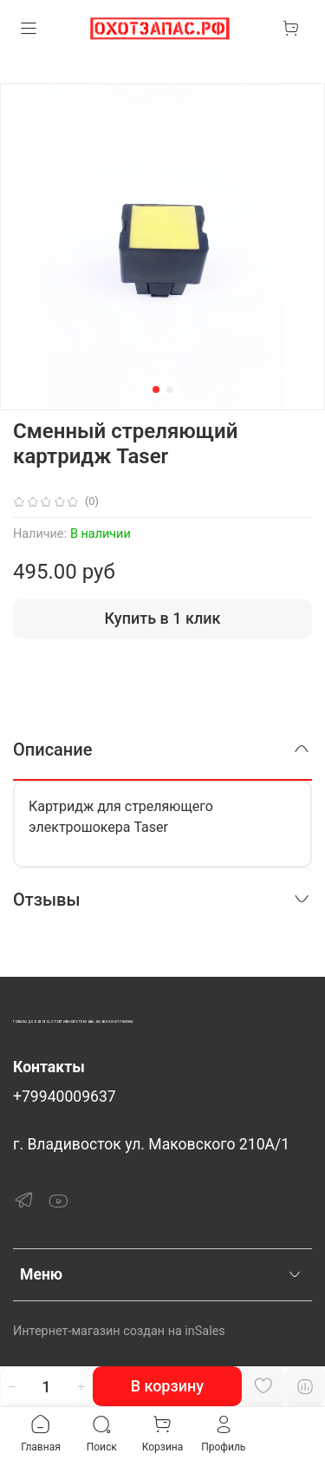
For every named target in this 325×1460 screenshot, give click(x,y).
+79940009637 (64, 1096)
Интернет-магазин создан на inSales (119, 1331)
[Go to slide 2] (169, 389)
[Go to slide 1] (156, 389)
